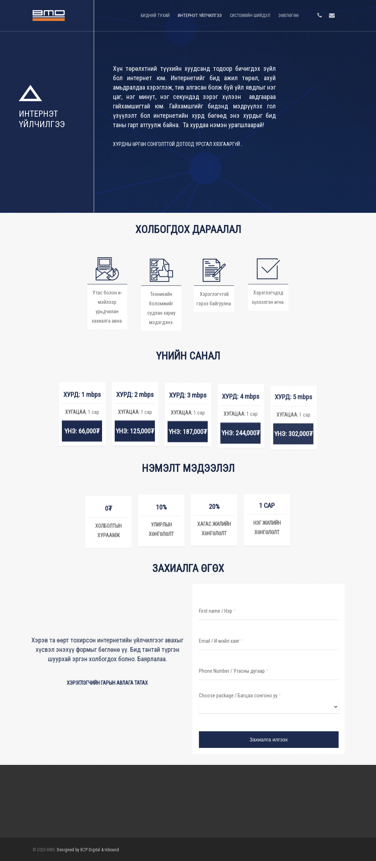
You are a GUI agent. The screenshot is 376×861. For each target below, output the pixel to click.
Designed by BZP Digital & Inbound (88, 849)
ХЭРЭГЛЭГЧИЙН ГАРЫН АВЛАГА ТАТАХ (103, 683)
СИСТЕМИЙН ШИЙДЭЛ (250, 15)
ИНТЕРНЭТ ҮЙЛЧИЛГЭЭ (200, 15)
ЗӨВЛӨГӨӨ (288, 15)
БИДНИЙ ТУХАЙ (155, 15)
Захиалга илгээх (273, 739)
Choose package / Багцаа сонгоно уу (244, 695)
